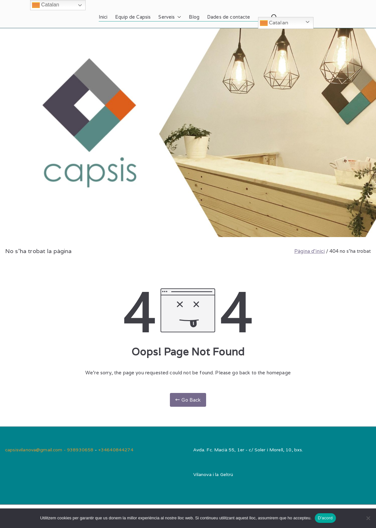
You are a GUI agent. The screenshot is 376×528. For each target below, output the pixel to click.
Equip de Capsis (133, 17)
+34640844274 (115, 450)
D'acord (325, 517)
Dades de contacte (228, 17)
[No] (368, 518)
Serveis (169, 17)
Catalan (274, 23)
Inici (103, 17)
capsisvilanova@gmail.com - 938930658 (50, 450)
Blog (194, 17)
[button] (178, 17)
